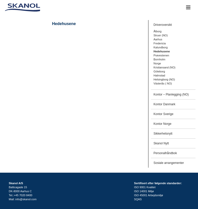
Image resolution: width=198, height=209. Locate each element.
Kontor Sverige (163, 114)
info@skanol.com (26, 199)
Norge (157, 63)
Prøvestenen (161, 55)
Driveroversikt (162, 25)
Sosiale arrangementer (168, 163)
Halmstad (159, 75)
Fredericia (159, 43)
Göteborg (159, 71)
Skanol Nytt (161, 143)
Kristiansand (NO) (164, 67)
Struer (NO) (160, 35)
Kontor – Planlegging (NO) (171, 94)
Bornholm (159, 59)
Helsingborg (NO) (164, 79)
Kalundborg (160, 47)
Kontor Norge (162, 124)
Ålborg (157, 31)
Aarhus (157, 39)
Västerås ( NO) (162, 83)
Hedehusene (161, 51)
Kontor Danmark (164, 104)
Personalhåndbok (165, 153)
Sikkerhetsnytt (162, 133)
